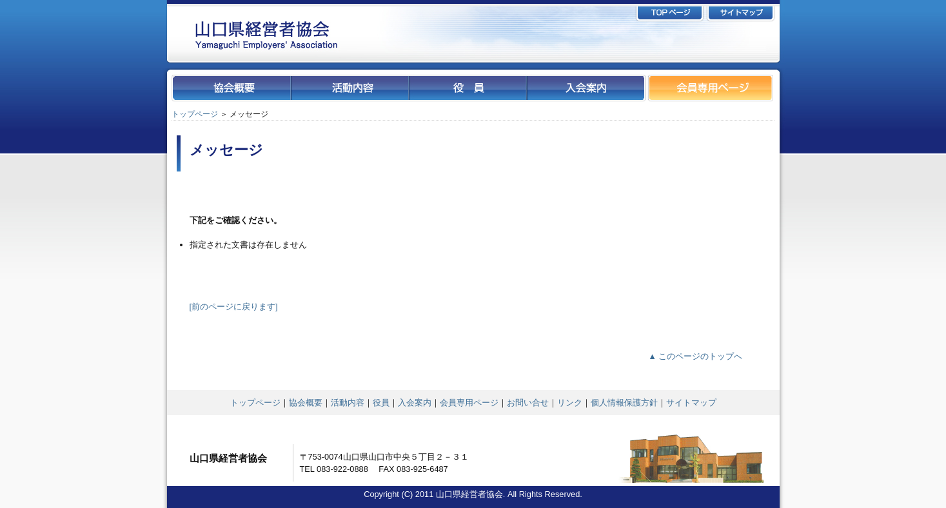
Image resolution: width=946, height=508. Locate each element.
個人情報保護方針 (624, 402)
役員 (381, 402)
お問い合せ (528, 402)
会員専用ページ (469, 402)
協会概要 (305, 402)
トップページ (195, 114)
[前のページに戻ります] (234, 306)
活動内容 (347, 402)
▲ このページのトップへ (695, 356)
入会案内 (414, 402)
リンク (569, 402)
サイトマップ (691, 402)
